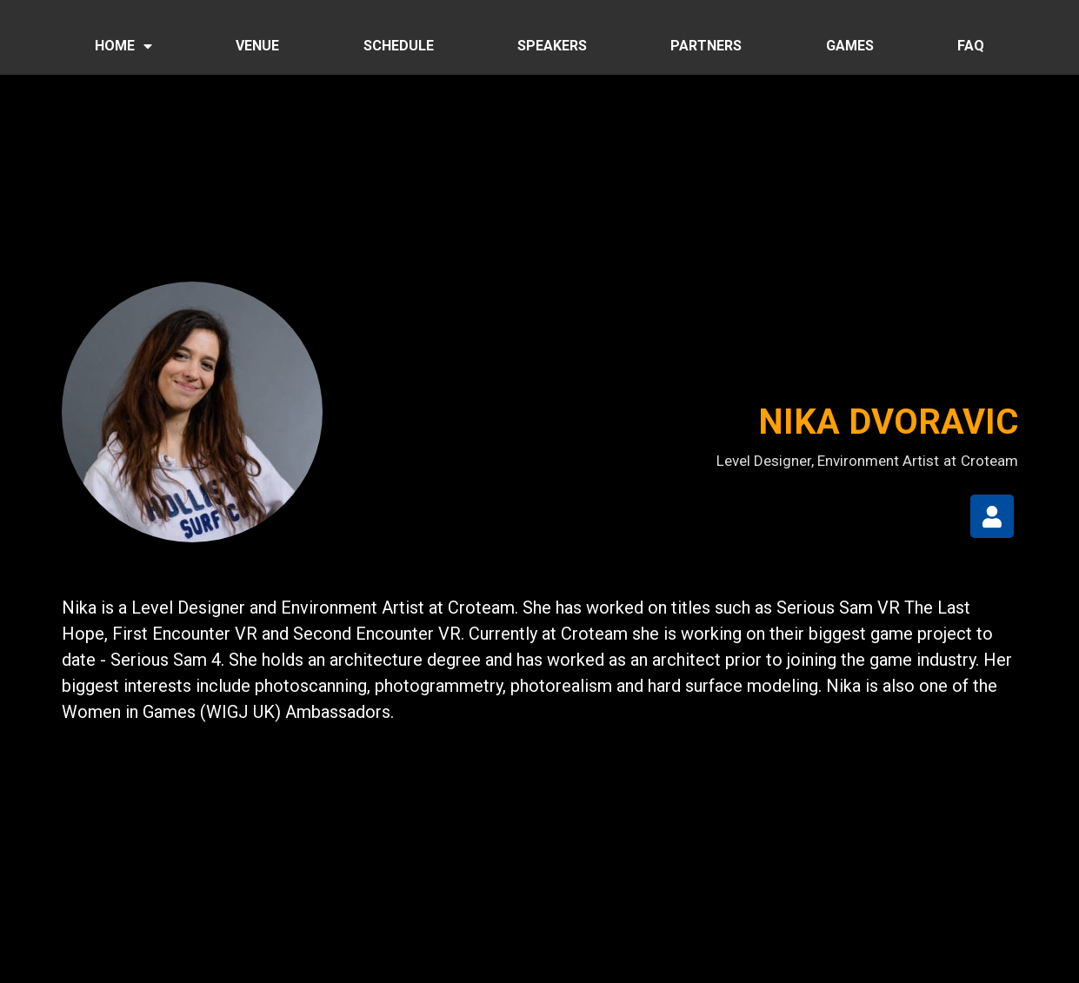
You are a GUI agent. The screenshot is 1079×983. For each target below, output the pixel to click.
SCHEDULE (398, 45)
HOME (123, 46)
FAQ (970, 45)
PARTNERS (706, 45)
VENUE (257, 45)
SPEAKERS (552, 45)
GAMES (850, 45)
